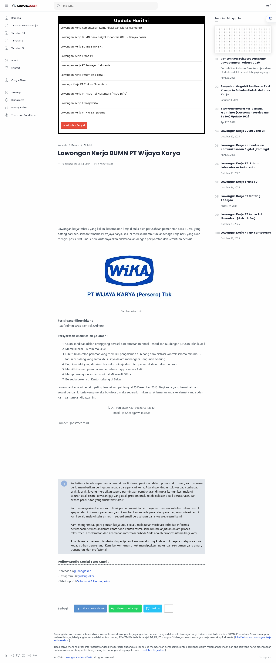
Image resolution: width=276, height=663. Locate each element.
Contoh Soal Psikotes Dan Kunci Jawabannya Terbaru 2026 (243, 60)
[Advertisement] (131, 199)
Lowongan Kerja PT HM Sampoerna (83, 112)
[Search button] (58, 6)
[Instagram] (12, 655)
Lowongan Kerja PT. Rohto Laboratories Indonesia (239, 165)
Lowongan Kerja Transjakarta (79, 103)
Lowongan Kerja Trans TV (77, 56)
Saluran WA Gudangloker (93, 581)
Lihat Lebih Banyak (74, 125)
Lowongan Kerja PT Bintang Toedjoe (240, 198)
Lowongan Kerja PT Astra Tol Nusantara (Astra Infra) (94, 93)
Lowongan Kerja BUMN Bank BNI (82, 46)
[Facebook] (6, 655)
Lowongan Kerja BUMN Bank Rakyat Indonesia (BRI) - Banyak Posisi (103, 37)
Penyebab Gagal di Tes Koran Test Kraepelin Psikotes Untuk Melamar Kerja (246, 90)
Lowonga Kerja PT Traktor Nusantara (84, 84)
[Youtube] (23, 655)
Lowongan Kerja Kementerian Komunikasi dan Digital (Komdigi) (101, 27)
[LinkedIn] (29, 655)
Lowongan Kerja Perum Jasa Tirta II (83, 75)
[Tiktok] (35, 655)
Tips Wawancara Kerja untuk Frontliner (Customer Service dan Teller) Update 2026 (245, 112)
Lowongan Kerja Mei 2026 (77, 657)
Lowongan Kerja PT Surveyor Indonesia (85, 65)
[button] (268, 5)
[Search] (106, 6)
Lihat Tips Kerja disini (153, 650)
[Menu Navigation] (6, 6)
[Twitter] (18, 655)
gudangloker (82, 571)
